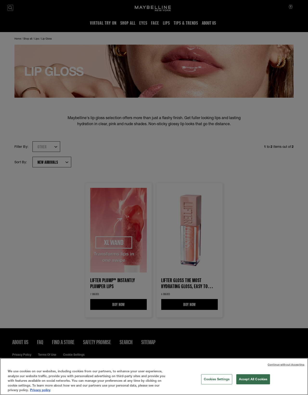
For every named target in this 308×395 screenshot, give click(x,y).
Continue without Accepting (286, 365)
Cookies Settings (217, 379)
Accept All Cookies (253, 379)
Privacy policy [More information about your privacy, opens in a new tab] (40, 391)
